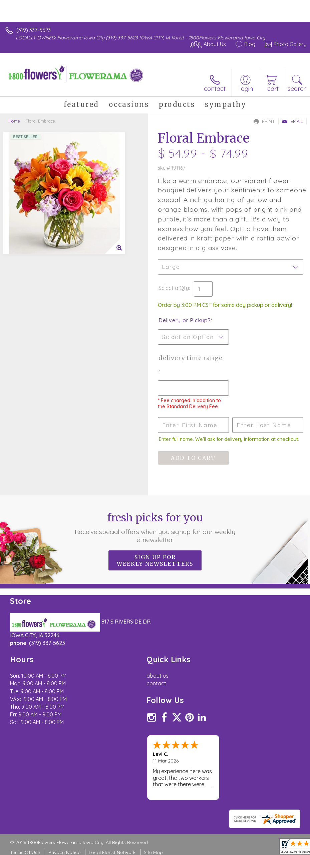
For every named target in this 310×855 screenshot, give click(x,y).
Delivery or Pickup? (185, 320)
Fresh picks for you (155, 527)
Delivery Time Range (191, 358)
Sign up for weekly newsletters (155, 560)
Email (292, 121)
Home (14, 121)
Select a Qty (174, 288)
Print (264, 121)
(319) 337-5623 (33, 30)
